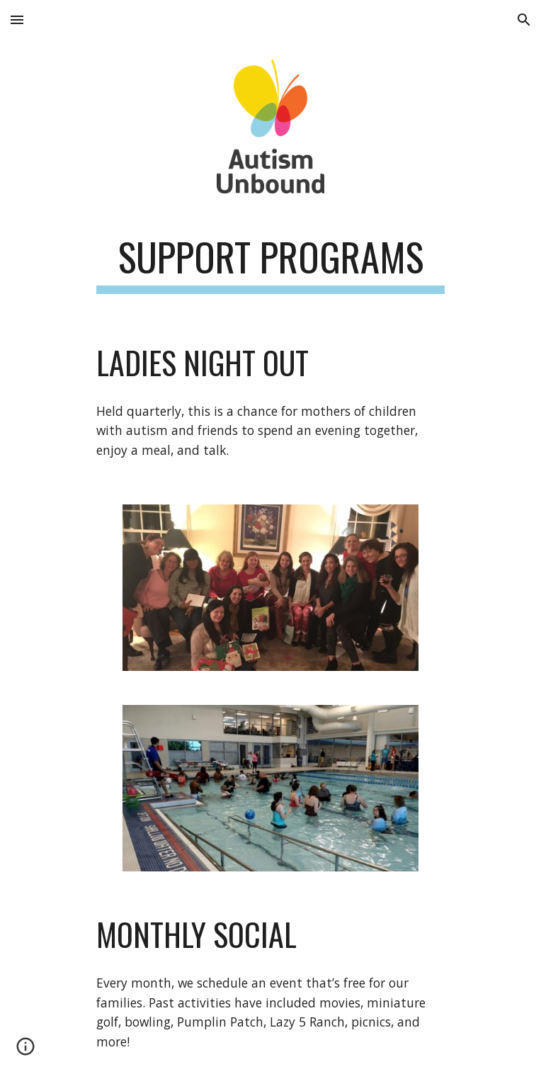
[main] (270, 263)
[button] (17, 19)
